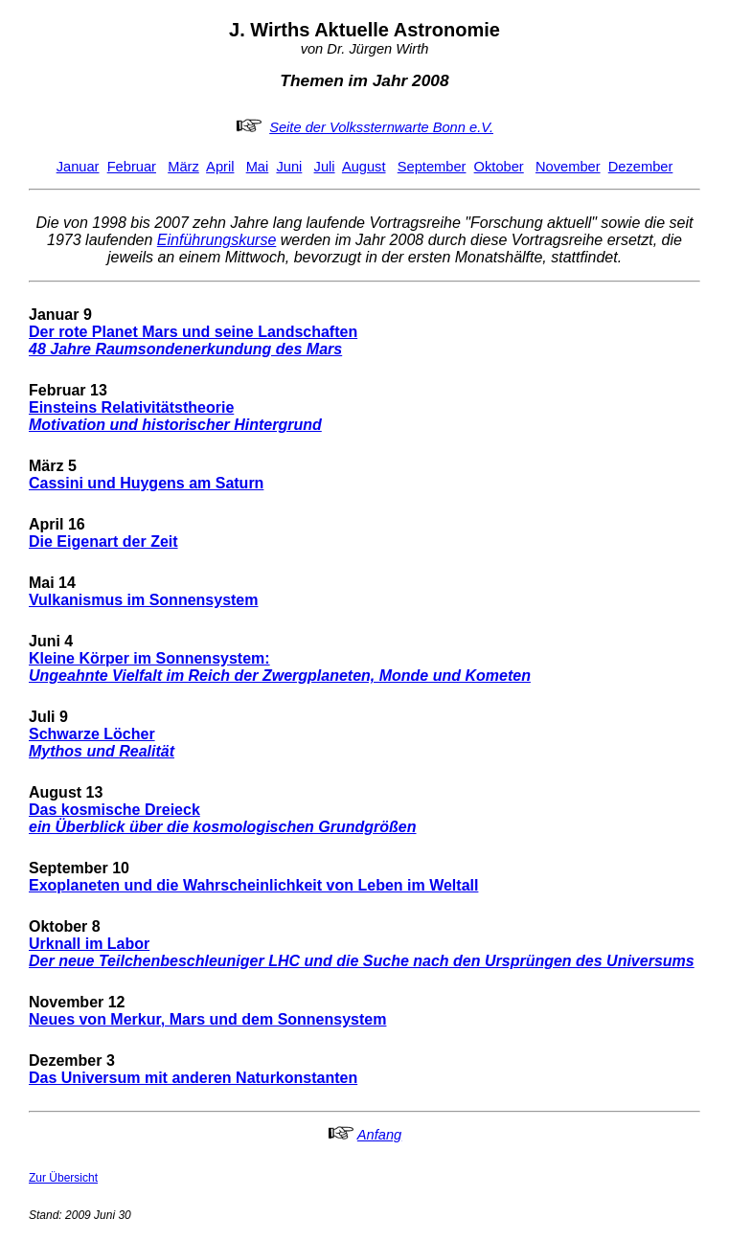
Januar (78, 166)
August (364, 166)
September (432, 166)
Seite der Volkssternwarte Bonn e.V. (381, 127)
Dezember (640, 166)
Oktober (499, 166)
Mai (257, 166)
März (183, 166)
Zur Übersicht (63, 1178)
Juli (324, 166)
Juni (289, 166)
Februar (131, 166)
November (568, 166)
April (220, 166)
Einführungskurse (217, 240)
